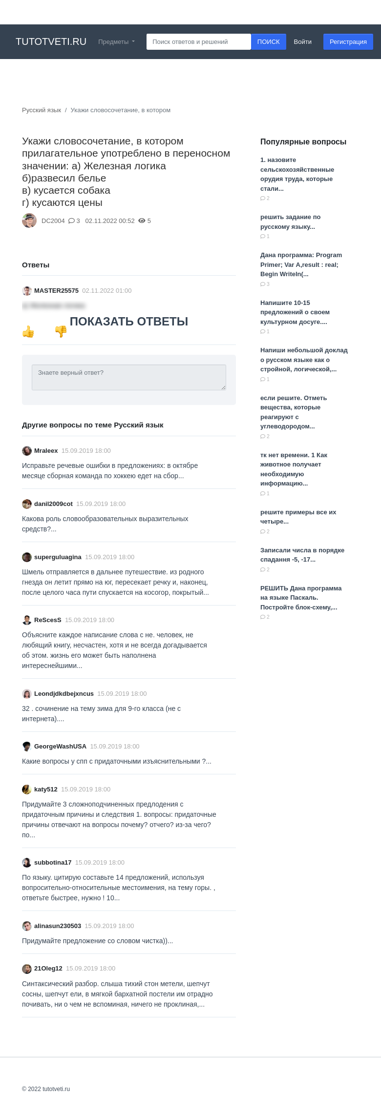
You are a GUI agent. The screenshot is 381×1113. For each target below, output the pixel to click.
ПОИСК (268, 41)
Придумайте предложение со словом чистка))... (97, 941)
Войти (303, 41)
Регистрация (348, 41)
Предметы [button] (114, 41)
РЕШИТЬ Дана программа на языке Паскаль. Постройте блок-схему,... (300, 598)
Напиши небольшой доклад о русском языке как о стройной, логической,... (304, 359)
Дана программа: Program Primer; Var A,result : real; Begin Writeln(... (301, 264)
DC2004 (53, 220)
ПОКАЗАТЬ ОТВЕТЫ (129, 321)
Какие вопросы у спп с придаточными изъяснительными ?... (117, 761)
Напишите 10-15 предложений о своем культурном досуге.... (295, 312)
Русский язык (41, 110)
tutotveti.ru (51, 41)
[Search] (199, 42)
